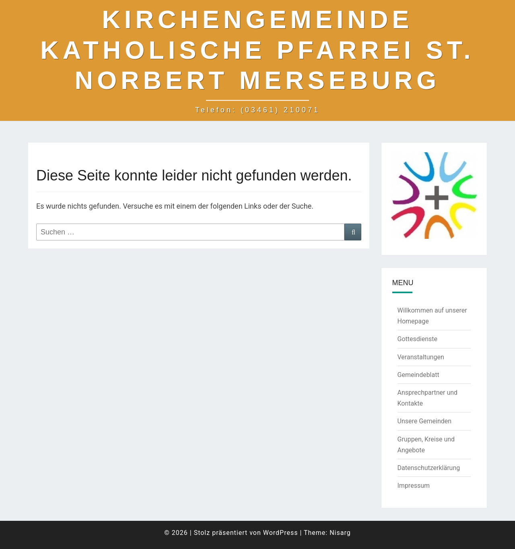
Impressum (414, 485)
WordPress (280, 533)
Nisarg (340, 533)
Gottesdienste (417, 339)
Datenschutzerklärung (429, 468)
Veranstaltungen (421, 357)
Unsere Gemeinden (425, 421)
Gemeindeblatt (418, 375)
